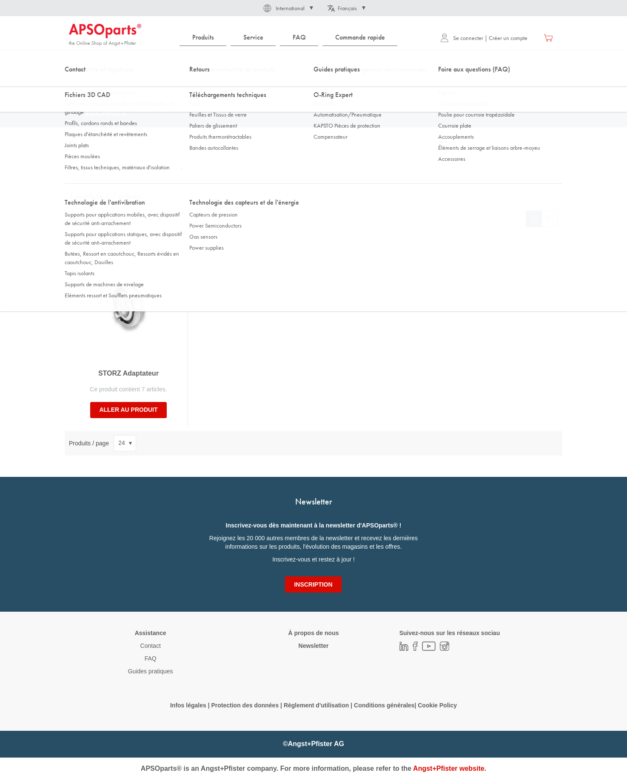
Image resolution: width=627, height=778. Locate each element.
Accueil (77, 85)
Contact (150, 645)
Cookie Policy (437, 705)
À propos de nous (313, 633)
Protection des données (245, 705)
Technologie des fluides (124, 85)
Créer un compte (508, 38)
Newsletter (314, 645)
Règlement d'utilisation (316, 705)
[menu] (290, 37)
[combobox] (313, 62)
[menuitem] (203, 37)
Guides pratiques (150, 671)
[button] (287, 8)
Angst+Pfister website (448, 768)
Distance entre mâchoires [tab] (102, 169)
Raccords (175, 85)
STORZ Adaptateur (128, 373)
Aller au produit (128, 409)
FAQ (151, 658)
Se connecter (461, 38)
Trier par (80, 218)
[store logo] (105, 35)
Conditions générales (384, 705)
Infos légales (188, 705)
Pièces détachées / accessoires (235, 85)
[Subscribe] (313, 584)
